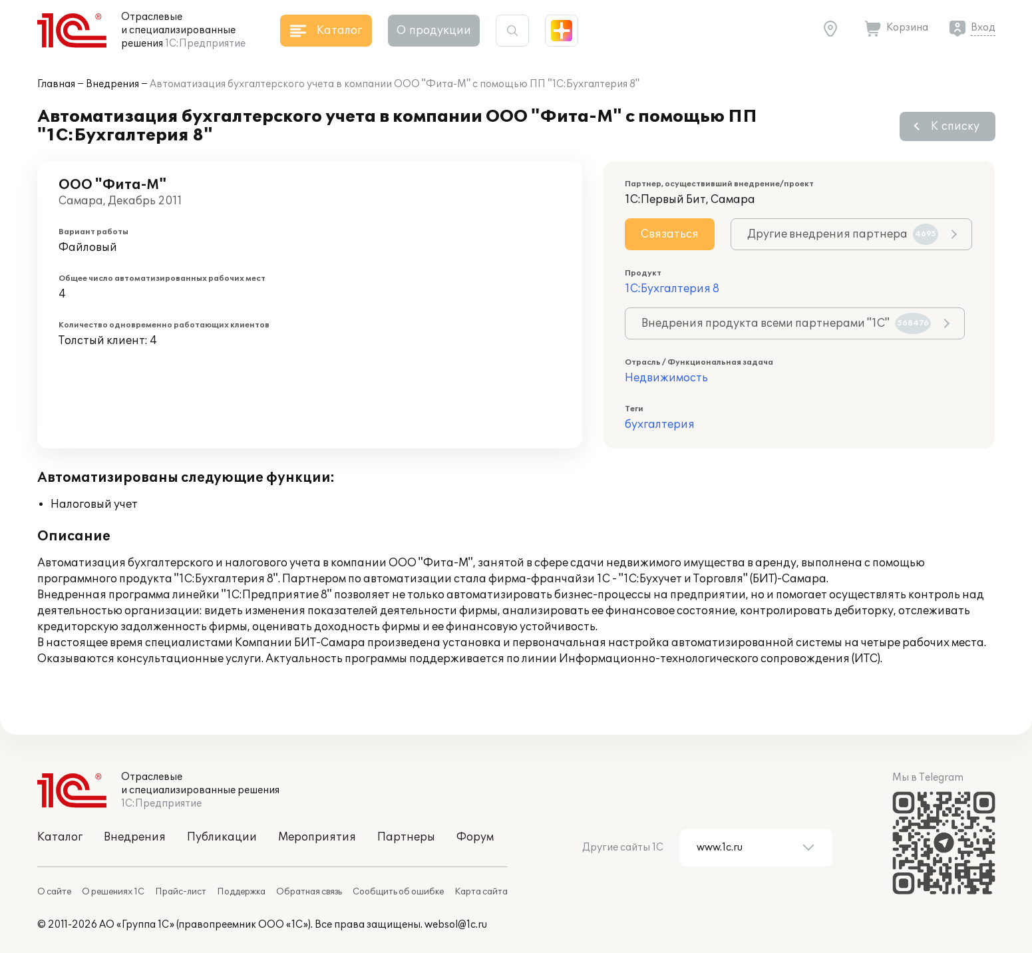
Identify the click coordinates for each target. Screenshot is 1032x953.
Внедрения (112, 84)
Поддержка (241, 891)
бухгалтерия (660, 424)
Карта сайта (481, 891)
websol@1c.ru (456, 924)
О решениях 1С (113, 891)
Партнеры (406, 837)
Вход (983, 27)
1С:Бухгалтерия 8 (672, 288)
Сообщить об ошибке (398, 891)
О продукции (434, 30)
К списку (955, 126)
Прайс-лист (180, 891)
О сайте (54, 891)
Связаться (670, 234)
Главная (56, 84)
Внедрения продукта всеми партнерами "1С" (786, 323)
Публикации (222, 837)
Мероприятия (317, 837)
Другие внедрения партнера (842, 234)
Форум (475, 837)
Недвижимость (666, 378)
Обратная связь (309, 891)
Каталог (60, 837)
